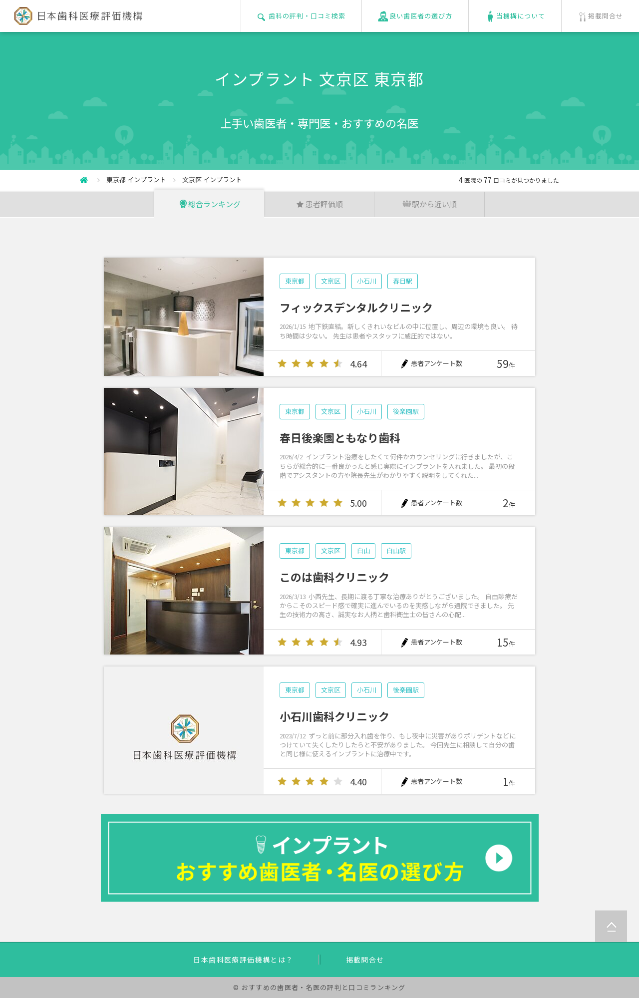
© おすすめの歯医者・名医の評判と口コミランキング (319, 987)
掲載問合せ (365, 960)
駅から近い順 (429, 204)
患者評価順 (319, 204)
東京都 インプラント (136, 179)
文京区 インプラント (212, 179)
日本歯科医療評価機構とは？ (243, 960)
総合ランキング (209, 204)
